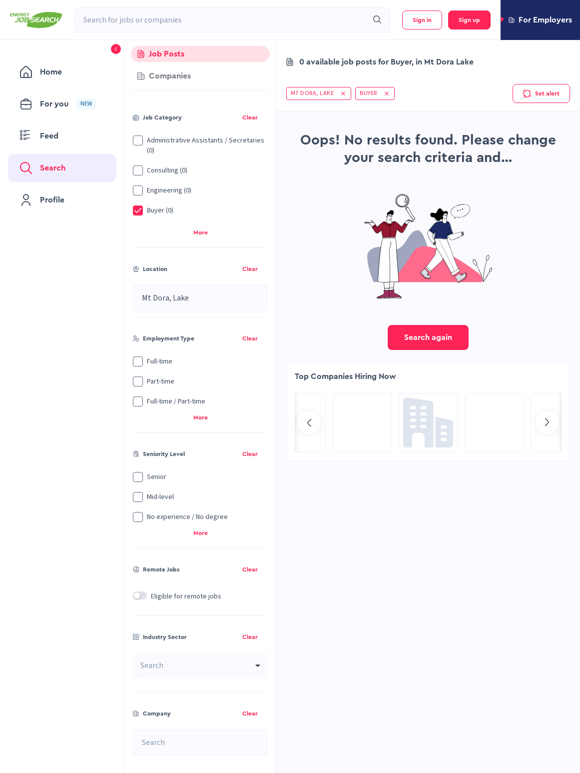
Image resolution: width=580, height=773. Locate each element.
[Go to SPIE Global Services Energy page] (494, 423)
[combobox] (221, 20)
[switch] (140, 596)
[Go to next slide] (547, 422)
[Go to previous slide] (309, 422)
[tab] (200, 54)
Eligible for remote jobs (186, 597)
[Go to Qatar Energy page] (362, 423)
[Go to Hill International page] (296, 423)
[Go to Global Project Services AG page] (428, 423)
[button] (540, 20)
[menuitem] (62, 72)
